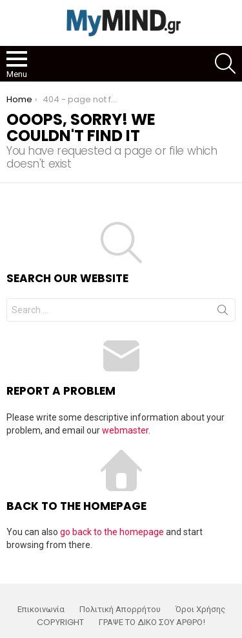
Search (223, 312)
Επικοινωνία (41, 609)
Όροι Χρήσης (200, 609)
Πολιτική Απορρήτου (120, 609)
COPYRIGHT (60, 622)
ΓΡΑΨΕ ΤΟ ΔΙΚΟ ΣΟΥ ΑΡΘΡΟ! (152, 622)
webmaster (125, 430)
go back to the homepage (112, 532)
